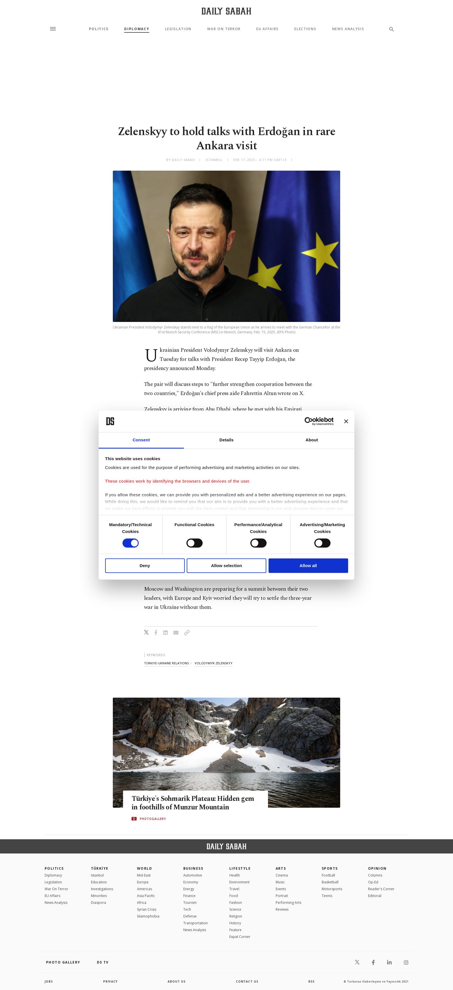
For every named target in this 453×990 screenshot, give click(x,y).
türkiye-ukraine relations (166, 663)
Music (280, 882)
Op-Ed (373, 882)
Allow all (308, 565)
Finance (189, 895)
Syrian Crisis (146, 909)
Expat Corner (239, 936)
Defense (190, 916)
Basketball (330, 882)
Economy (190, 882)
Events (281, 888)
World (144, 868)
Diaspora (98, 902)
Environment (239, 882)
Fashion (235, 902)
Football (328, 875)
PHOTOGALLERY (153, 819)
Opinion (377, 868)
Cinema (282, 875)
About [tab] (312, 440)
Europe (143, 882)
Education (99, 882)
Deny (145, 565)
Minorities (99, 895)
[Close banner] (346, 421)
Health (234, 875)
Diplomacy (136, 29)
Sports (330, 868)
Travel (234, 888)
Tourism (190, 902)
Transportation (195, 923)
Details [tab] (226, 440)
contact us (247, 981)
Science (235, 909)
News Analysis (348, 29)
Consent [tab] (141, 440)
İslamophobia (148, 916)
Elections (305, 29)
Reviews (282, 909)
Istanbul (97, 875)
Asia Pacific (146, 895)
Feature (235, 929)
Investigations (102, 888)
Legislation (178, 29)
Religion (235, 916)
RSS (311, 981)
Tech (187, 909)
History (235, 923)
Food (233, 895)
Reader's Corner (381, 888)
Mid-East (144, 875)
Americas (144, 888)
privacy (110, 981)
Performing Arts (288, 902)
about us (177, 981)
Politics (99, 29)
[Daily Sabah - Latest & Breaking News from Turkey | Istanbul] (226, 11)
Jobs (49, 981)
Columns (375, 875)
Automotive (192, 875)
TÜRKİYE (100, 868)
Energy (188, 888)
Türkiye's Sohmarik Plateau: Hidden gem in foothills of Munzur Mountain (195, 803)
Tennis (327, 895)
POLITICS (54, 868)
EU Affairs (267, 29)
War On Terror (224, 29)
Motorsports (332, 888)
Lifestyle (240, 868)
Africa (141, 902)
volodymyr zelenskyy (213, 663)
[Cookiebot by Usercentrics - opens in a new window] (309, 421)
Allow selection (226, 565)
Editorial (374, 895)
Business (193, 868)
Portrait (282, 895)
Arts (281, 868)
